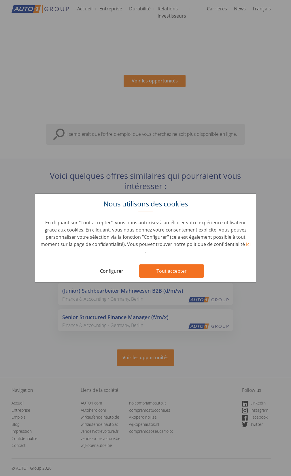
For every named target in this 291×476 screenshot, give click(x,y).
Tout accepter (171, 271)
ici (248, 244)
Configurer (111, 271)
